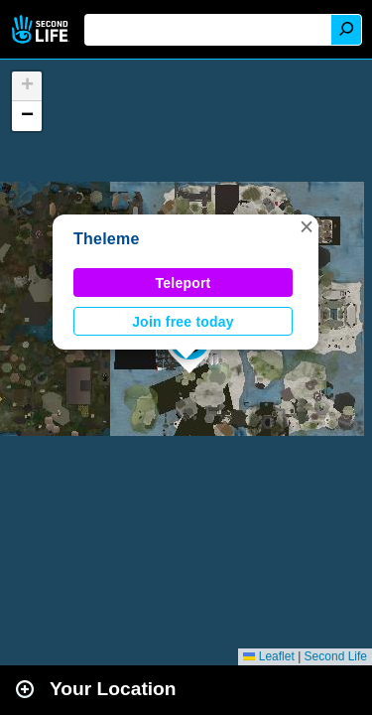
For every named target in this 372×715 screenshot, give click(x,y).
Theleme (106, 238)
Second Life (42, 29)
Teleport (183, 283)
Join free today (183, 322)
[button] (306, 226)
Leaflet (268, 656)
